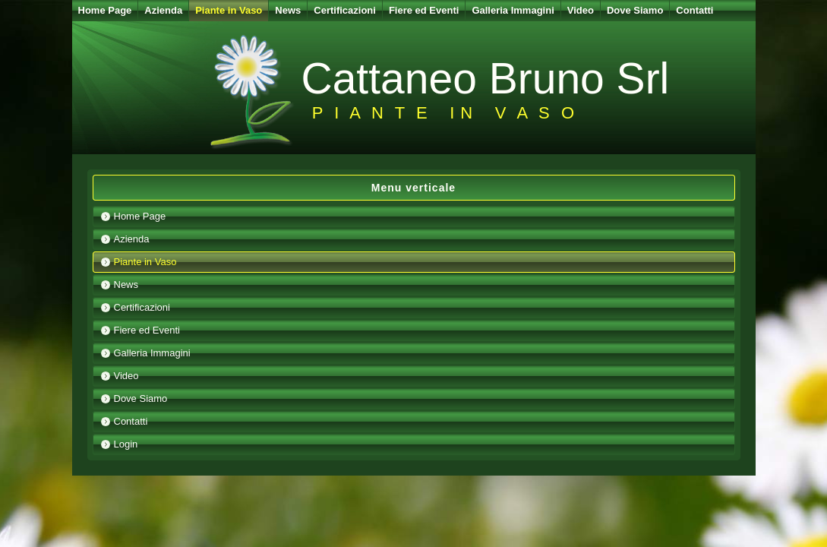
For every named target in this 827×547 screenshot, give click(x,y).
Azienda (163, 10)
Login (126, 444)
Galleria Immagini (513, 10)
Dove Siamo (635, 10)
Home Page (105, 10)
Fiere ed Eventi (424, 10)
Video (580, 10)
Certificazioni (345, 10)
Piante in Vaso (228, 10)
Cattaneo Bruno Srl (485, 78)
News (288, 10)
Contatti (694, 10)
